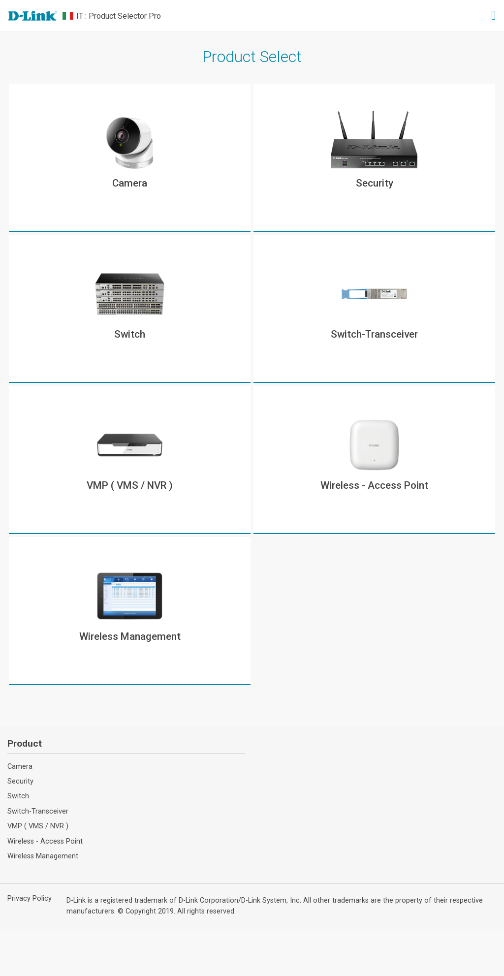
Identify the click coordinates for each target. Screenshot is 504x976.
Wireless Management (42, 856)
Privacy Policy (29, 898)
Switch (18, 796)
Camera (19, 766)
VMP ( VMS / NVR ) (37, 826)
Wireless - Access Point (45, 841)
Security (20, 781)
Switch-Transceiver (37, 811)
